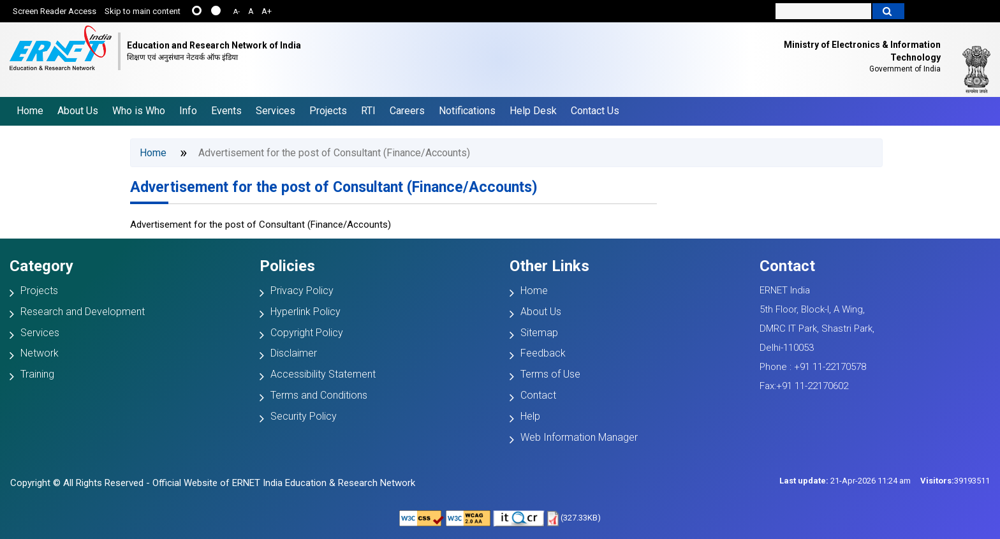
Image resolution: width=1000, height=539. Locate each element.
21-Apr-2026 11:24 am (845, 480)
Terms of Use (550, 374)
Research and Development (82, 312)
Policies (287, 266)
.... (216, 10)
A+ (266, 11)
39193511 (955, 480)
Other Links (549, 266)
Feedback (543, 353)
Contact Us (595, 111)
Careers (407, 111)
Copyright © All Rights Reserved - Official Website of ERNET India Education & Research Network (212, 483)
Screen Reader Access (54, 11)
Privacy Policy (302, 290)
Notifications (467, 111)
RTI (368, 111)
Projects (328, 111)
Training (37, 374)
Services (275, 111)
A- (236, 12)
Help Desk (533, 111)
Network (39, 353)
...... (197, 10)
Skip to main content (142, 11)
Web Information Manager (579, 437)
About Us (77, 111)
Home (30, 111)
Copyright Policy (306, 333)
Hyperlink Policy (305, 312)
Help (530, 416)
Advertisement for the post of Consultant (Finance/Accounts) (334, 187)
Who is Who (138, 111)
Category (41, 266)
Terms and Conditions (318, 395)
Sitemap (539, 333)
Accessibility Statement (323, 374)
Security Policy (303, 416)
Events (226, 111)
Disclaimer (293, 353)
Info (188, 111)
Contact (538, 395)
